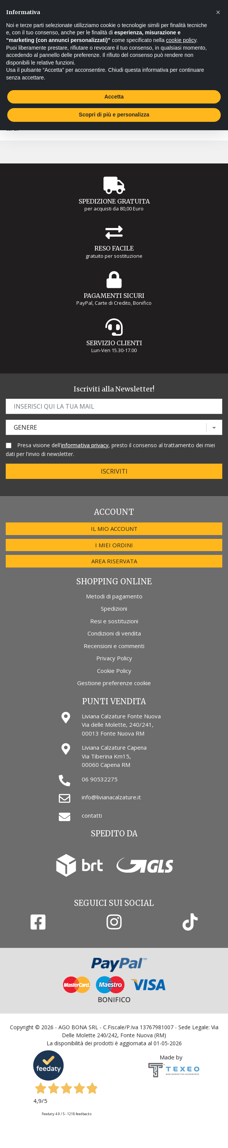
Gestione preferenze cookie (114, 683)
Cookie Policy (114, 670)
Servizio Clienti (114, 343)
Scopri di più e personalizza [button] (114, 115)
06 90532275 (100, 779)
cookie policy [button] (181, 40)
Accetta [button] (114, 97)
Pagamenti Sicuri (114, 295)
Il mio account (114, 528)
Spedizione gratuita (114, 201)
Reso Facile (114, 248)
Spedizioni (114, 608)
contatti (92, 815)
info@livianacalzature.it (111, 797)
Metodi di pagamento (114, 596)
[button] (218, 12)
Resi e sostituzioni (114, 621)
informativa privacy (84, 445)
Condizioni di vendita (114, 633)
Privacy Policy (114, 658)
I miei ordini (114, 545)
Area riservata (114, 561)
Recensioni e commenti (114, 646)
